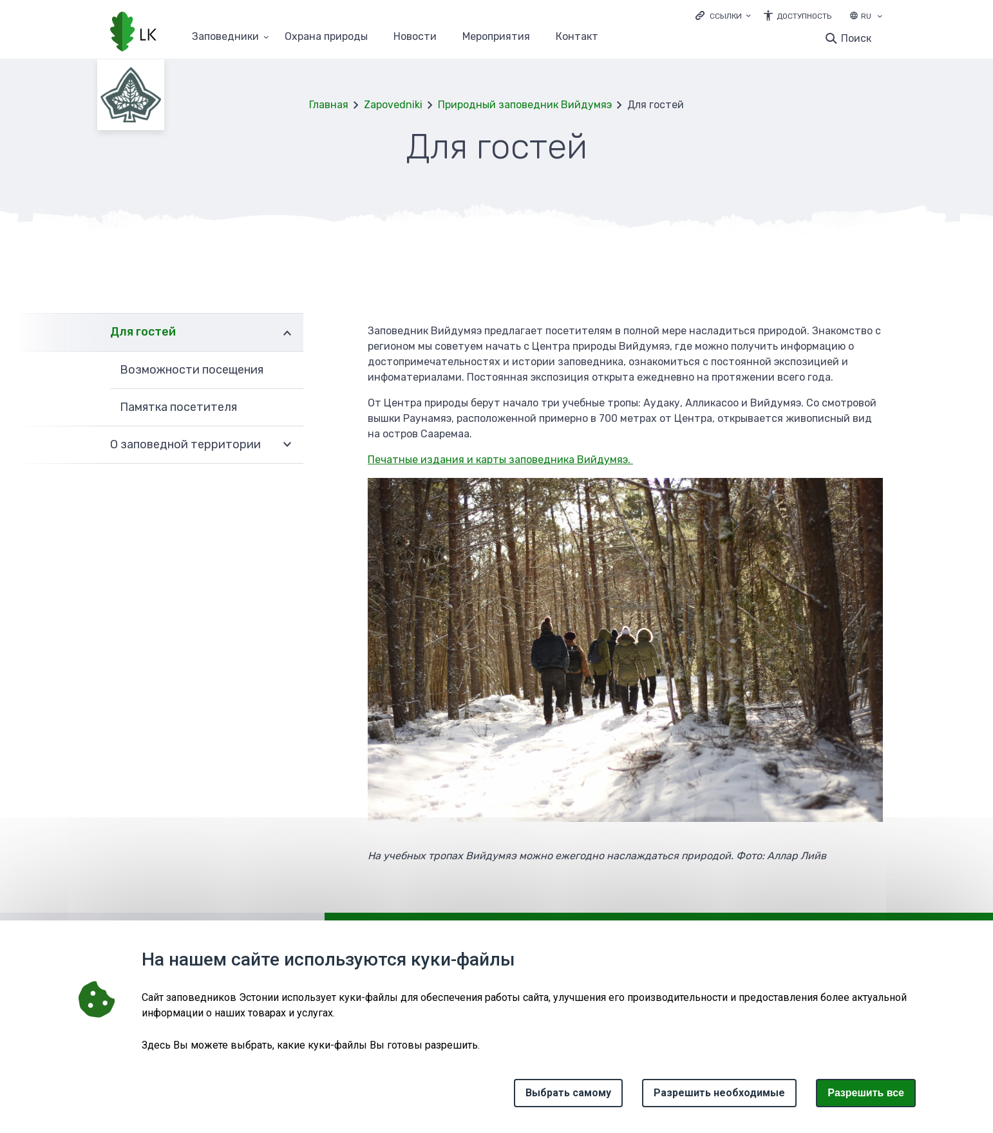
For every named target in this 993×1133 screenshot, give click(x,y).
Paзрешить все (866, 1092)
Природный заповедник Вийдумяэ (525, 105)
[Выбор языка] (879, 17)
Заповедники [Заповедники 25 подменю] (225, 37)
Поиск (856, 38)
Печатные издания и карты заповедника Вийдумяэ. (500, 459)
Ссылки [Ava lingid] (726, 16)
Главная (328, 105)
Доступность (804, 16)
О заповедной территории (185, 444)
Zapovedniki (393, 105)
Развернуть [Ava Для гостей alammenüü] (287, 332)
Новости (415, 37)
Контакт (577, 37)
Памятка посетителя (178, 407)
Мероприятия (496, 37)
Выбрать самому (568, 1093)
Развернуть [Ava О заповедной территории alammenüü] (287, 445)
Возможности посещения (191, 370)
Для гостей (143, 332)
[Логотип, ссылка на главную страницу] (133, 33)
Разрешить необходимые (719, 1093)
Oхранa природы (326, 37)
